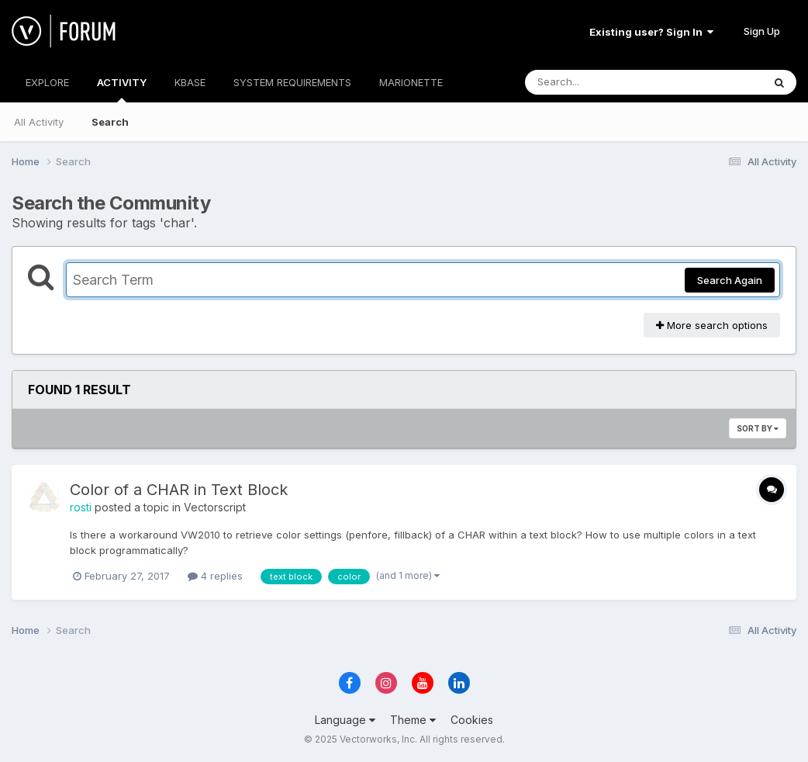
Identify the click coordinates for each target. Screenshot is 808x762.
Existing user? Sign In (651, 32)
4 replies (215, 576)
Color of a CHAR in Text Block (179, 489)
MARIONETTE (411, 82)
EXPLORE (47, 82)
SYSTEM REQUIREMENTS (292, 82)
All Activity (39, 122)
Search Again (729, 280)
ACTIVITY (122, 89)
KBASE (189, 82)
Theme (413, 719)
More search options (712, 325)
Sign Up (762, 31)
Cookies (472, 719)
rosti (81, 507)
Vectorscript (215, 507)
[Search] (601, 82)
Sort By (758, 428)
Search (110, 122)
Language (345, 719)
